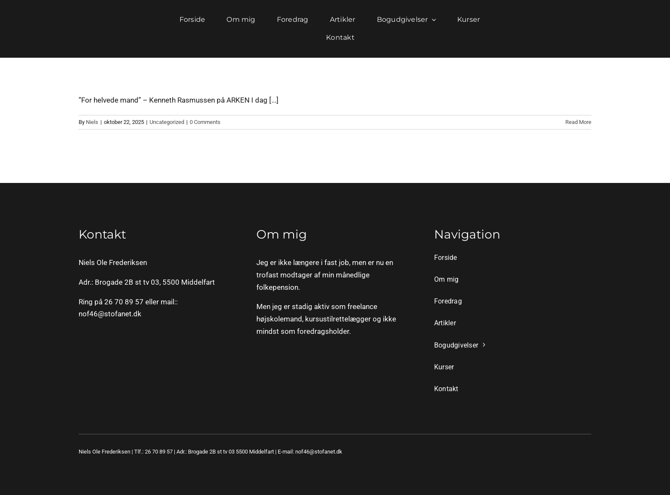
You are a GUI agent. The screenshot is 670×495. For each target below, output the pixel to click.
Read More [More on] (578, 122)
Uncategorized (167, 122)
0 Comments (205, 122)
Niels (92, 122)
